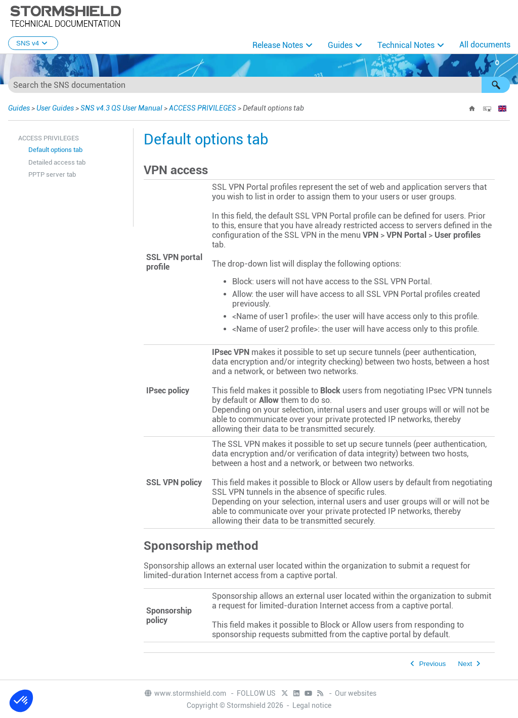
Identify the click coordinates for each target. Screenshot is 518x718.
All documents (484, 44)
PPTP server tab (52, 174)
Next (465, 664)
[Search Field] (259, 85)
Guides (340, 45)
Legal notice (311, 705)
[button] (496, 85)
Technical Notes (406, 45)
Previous (432, 664)
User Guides (55, 108)
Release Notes (277, 45)
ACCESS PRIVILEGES (202, 108)
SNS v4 (33, 43)
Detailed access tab (56, 162)
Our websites (355, 693)
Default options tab (55, 149)
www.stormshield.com (185, 693)
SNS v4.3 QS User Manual (122, 108)
